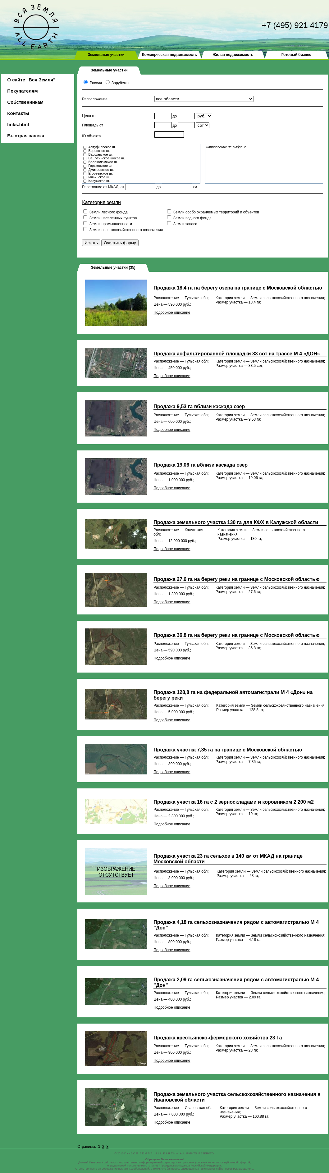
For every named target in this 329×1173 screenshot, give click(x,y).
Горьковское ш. (100, 165)
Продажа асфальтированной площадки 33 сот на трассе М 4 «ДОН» (236, 353)
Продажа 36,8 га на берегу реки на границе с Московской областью (236, 635)
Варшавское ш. (100, 154)
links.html (18, 124)
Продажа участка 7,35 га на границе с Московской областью (227, 749)
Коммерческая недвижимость (169, 54)
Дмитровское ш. (101, 169)
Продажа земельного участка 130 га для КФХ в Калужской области (235, 522)
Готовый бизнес (296, 54)
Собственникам (25, 102)
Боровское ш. (99, 151)
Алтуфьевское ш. (102, 147)
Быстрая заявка (25, 135)
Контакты (18, 113)
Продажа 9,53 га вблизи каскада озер (199, 406)
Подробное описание (171, 312)
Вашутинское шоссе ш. (106, 158)
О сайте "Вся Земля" (31, 79)
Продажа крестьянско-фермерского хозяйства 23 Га (217, 1037)
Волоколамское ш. (102, 162)
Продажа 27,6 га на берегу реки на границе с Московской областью (236, 579)
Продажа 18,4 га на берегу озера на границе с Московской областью (237, 287)
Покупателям (22, 91)
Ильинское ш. (99, 177)
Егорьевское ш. (100, 173)
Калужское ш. (99, 181)
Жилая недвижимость (232, 54)
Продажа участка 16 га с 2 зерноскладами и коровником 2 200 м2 (233, 802)
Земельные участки (106, 54)
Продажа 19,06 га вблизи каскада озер (200, 465)
